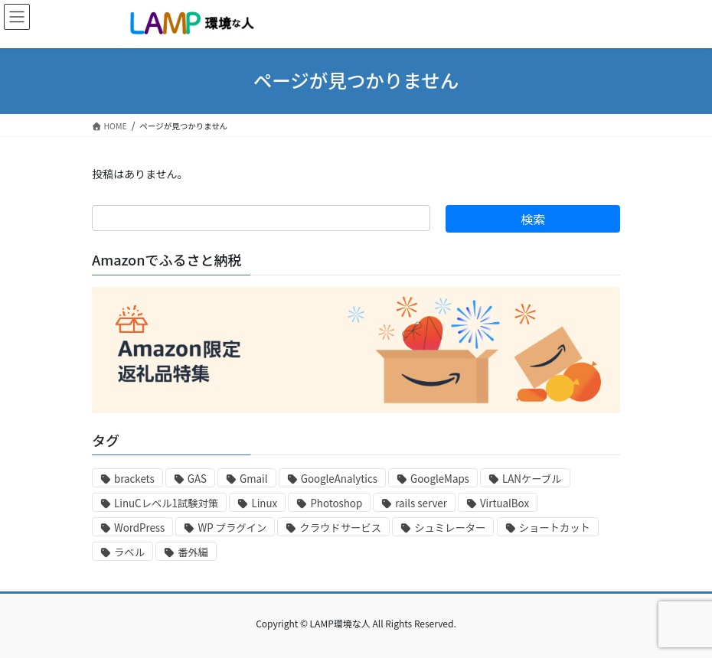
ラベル (129, 552)
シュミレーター (449, 527)
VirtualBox (504, 503)
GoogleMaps (439, 478)
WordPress (139, 527)
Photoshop (336, 503)
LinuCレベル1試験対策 (166, 503)
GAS (197, 478)
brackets (134, 478)
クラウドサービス (340, 527)
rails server (421, 503)
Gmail (253, 478)
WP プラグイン (232, 527)
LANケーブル (532, 478)
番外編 (193, 552)
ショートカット (554, 527)
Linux (264, 503)
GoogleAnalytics (339, 478)
